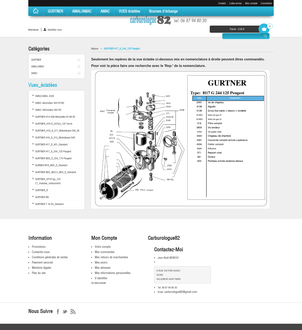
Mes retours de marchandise (111, 257)
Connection (266, 3)
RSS (73, 311)
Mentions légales (41, 268)
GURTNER (36, 59)
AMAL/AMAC (37, 66)
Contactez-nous (41, 252)
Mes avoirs (101, 262)
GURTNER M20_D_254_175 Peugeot (53, 158)
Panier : (237, 29)
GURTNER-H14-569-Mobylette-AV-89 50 (55, 116)
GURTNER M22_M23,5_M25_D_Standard (55, 172)
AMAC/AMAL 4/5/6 (44, 96)
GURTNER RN (42, 197)
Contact (222, 3)
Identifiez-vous (55, 29)
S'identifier (101, 278)
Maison (94, 48)
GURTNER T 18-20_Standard (49, 204)
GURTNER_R (41, 190)
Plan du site (39, 273)
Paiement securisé (42, 262)
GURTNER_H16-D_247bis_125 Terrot (53, 123)
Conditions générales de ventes (50, 257)
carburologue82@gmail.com (180, 292)
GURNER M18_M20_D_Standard (51, 165)
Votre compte (103, 247)
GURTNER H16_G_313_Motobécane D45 (55, 137)
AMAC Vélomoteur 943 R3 (48, 109)
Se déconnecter (98, 282)
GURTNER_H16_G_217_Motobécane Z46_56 (57, 130)
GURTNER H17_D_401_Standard (51, 144)
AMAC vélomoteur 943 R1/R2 (49, 102)
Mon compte (251, 3)
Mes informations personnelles (112, 273)
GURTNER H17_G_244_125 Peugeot (53, 151)
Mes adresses (103, 268)
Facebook (58, 311)
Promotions (39, 247)
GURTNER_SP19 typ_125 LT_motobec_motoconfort (48, 181)
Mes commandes (105, 252)
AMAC (34, 73)
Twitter (64, 311)
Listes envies (235, 3)
